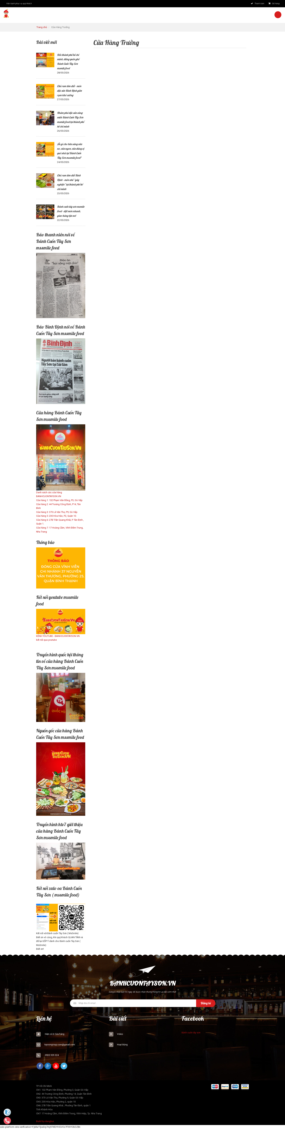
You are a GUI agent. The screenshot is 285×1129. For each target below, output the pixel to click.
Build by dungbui (45, 1121)
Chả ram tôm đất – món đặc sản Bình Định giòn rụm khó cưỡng (69, 90)
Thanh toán (257, 3)
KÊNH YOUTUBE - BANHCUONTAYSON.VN (58, 636)
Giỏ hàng (274, 3)
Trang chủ (42, 27)
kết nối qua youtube (46, 639)
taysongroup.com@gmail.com (59, 1044)
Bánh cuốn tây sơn (191, 1032)
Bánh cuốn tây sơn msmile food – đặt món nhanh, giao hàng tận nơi (70, 211)
